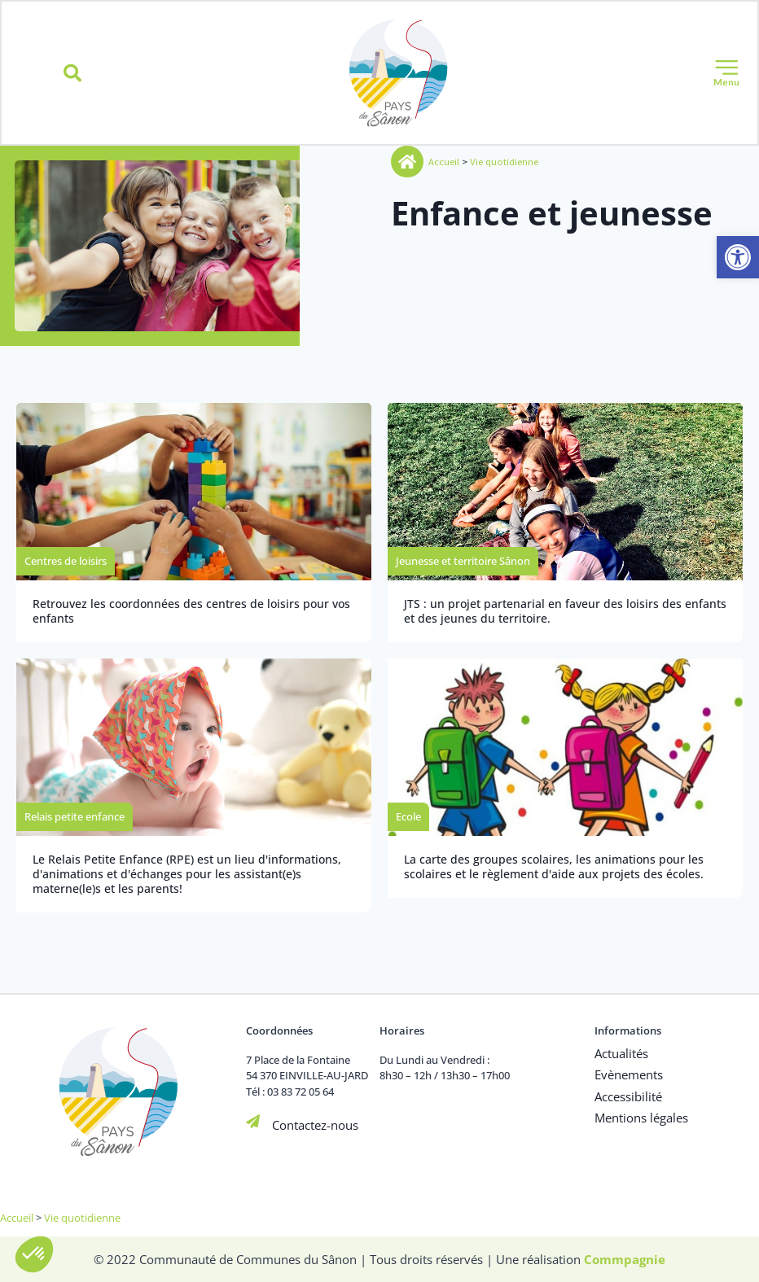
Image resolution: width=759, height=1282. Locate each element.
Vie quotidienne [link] (505, 162)
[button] (72, 74)
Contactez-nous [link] (314, 1125)
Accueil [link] (444, 162)
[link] (738, 257)
